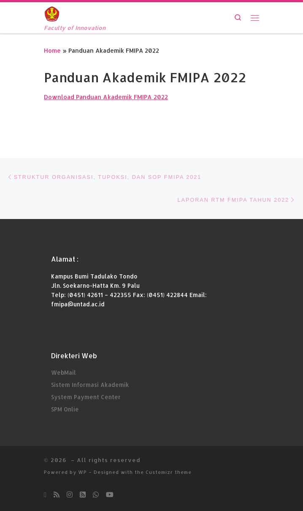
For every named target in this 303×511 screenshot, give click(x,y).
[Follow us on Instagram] (70, 494)
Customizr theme (169, 472)
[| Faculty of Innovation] (52, 13)
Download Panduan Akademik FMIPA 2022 (106, 96)
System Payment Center (86, 396)
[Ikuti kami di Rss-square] (83, 494)
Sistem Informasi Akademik (90, 384)
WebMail (63, 372)
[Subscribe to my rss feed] (57, 494)
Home (52, 50)
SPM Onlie (65, 408)
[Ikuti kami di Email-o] (45, 494)
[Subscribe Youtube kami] (110, 494)
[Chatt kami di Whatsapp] (96, 494)
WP (82, 472)
